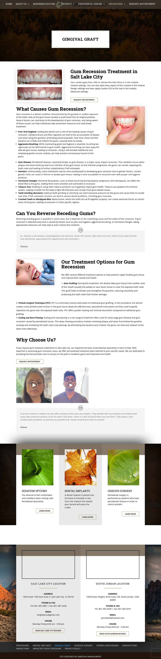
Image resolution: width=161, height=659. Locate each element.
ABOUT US (21, 16)
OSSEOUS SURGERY (83, 645)
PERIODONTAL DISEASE (90, 16)
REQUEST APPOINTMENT (142, 16)
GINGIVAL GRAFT (62, 645)
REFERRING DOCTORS (44, 16)
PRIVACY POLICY (72, 648)
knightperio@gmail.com (48, 614)
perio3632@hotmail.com (112, 618)
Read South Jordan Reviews (113, 634)
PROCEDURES (116, 16)
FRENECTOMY (22, 648)
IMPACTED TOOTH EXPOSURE (47, 648)
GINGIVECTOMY (129, 645)
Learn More (44, 511)
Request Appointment (84, 100)
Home (9, 16)
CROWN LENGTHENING (107, 645)
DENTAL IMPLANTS (42, 645)
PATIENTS (67, 16)
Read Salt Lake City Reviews (48, 630)
